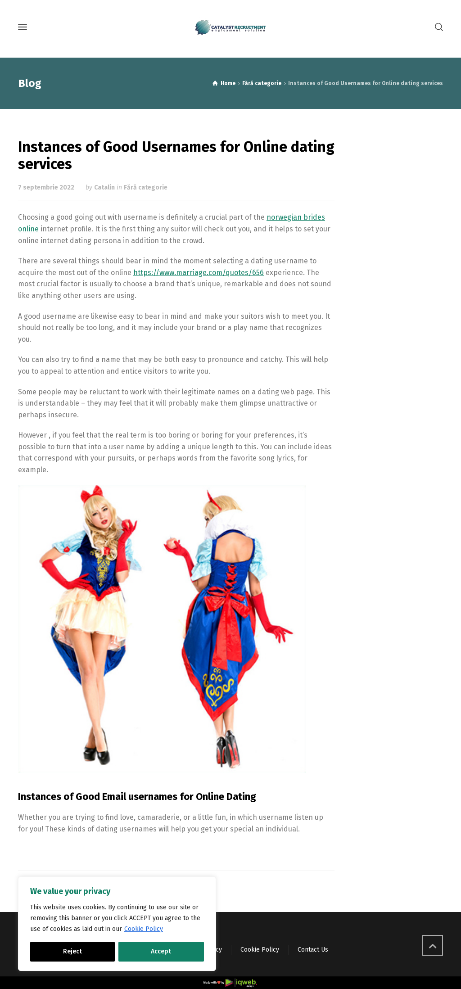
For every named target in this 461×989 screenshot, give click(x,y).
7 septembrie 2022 (46, 187)
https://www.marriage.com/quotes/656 (198, 272)
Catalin (104, 187)
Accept (161, 951)
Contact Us (313, 949)
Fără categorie (145, 187)
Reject (72, 951)
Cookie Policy (143, 929)
